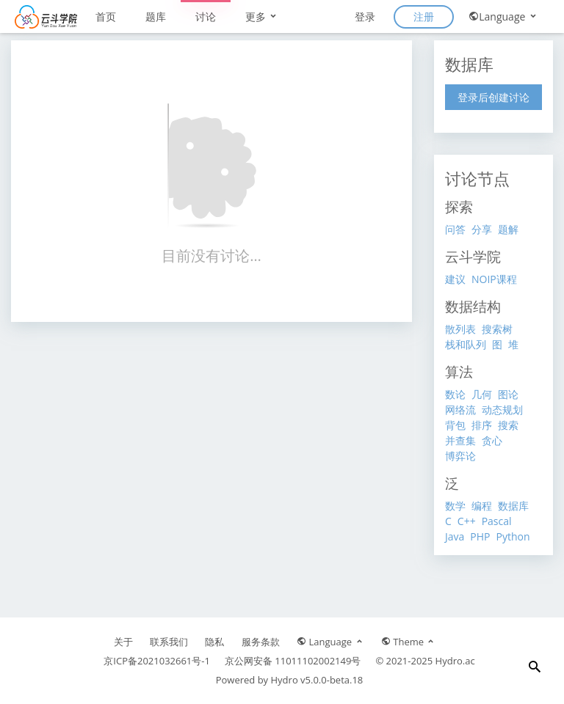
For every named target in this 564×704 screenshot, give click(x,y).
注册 (423, 16)
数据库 (513, 506)
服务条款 (261, 641)
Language (503, 16)
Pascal (497, 521)
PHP (480, 536)
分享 (481, 229)
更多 (262, 16)
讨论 (205, 16)
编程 (481, 506)
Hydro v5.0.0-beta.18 (317, 679)
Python (512, 536)
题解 (508, 229)
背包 (455, 425)
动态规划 (502, 410)
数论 (455, 394)
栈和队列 (465, 344)
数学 (455, 506)
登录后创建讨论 (493, 97)
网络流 (460, 410)
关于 (123, 641)
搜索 (508, 425)
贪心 (492, 440)
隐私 (214, 641)
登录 (365, 16)
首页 (105, 16)
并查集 (460, 440)
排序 (481, 425)
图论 (508, 394)
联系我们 (169, 641)
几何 (481, 394)
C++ (467, 521)
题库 (155, 16)
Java (454, 536)
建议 (455, 279)
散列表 (460, 329)
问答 (455, 229)
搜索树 (497, 329)
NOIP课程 (494, 279)
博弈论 (460, 456)
